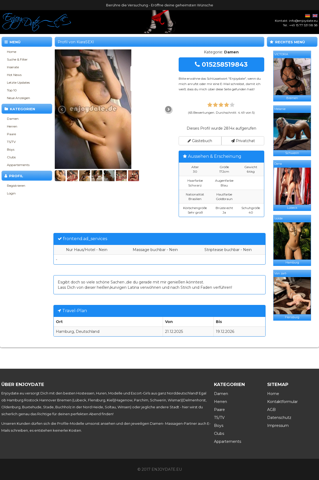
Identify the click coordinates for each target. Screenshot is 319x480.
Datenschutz (279, 417)
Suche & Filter (17, 59)
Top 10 (12, 90)
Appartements (18, 165)
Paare (11, 134)
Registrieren (16, 186)
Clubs (11, 157)
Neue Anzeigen (18, 98)
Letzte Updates (18, 82)
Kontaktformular (282, 401)
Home (11, 52)
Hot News (14, 75)
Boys (10, 149)
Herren (12, 126)
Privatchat (243, 140)
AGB (271, 409)
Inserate (13, 67)
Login (11, 193)
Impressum (278, 425)
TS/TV (11, 142)
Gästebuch (200, 140)
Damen (13, 119)
